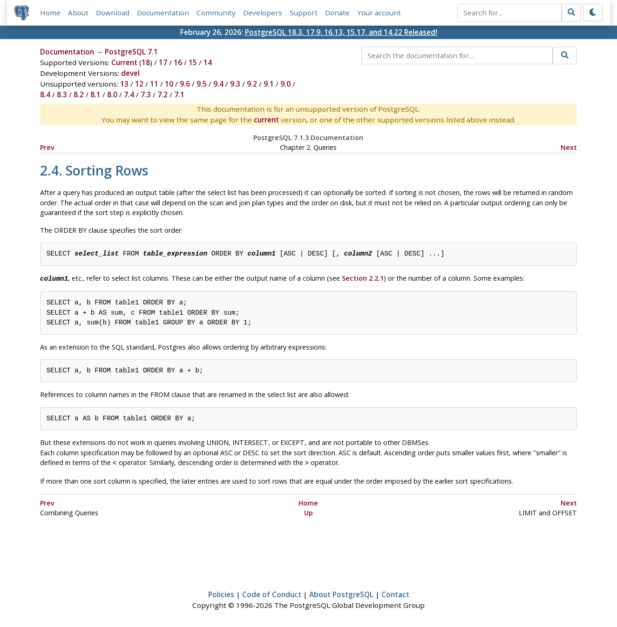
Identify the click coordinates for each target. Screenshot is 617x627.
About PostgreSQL (341, 592)
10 (169, 83)
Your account (379, 12)
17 (163, 62)
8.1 (95, 94)
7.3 (146, 94)
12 (139, 83)
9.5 (202, 83)
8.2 (79, 94)
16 (178, 62)
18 (146, 62)
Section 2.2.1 (363, 278)
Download (112, 12)
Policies (221, 592)
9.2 (252, 83)
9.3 (235, 83)
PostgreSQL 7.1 (131, 51)
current (266, 119)
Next (569, 147)
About (78, 12)
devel (130, 73)
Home (50, 12)
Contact (395, 592)
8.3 (62, 94)
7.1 (179, 94)
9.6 (185, 83)
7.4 (129, 94)
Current (124, 62)
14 (207, 62)
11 (154, 83)
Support (304, 12)
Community (216, 12)
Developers (262, 12)
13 (124, 83)
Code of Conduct (271, 592)
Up (308, 510)
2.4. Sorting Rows (94, 170)
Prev (47, 147)
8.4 (45, 94)
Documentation (163, 12)
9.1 (269, 83)
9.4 (218, 83)
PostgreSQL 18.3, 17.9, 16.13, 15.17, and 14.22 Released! (341, 32)
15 (193, 62)
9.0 (285, 83)
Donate (337, 12)
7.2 (162, 94)
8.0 (112, 94)
